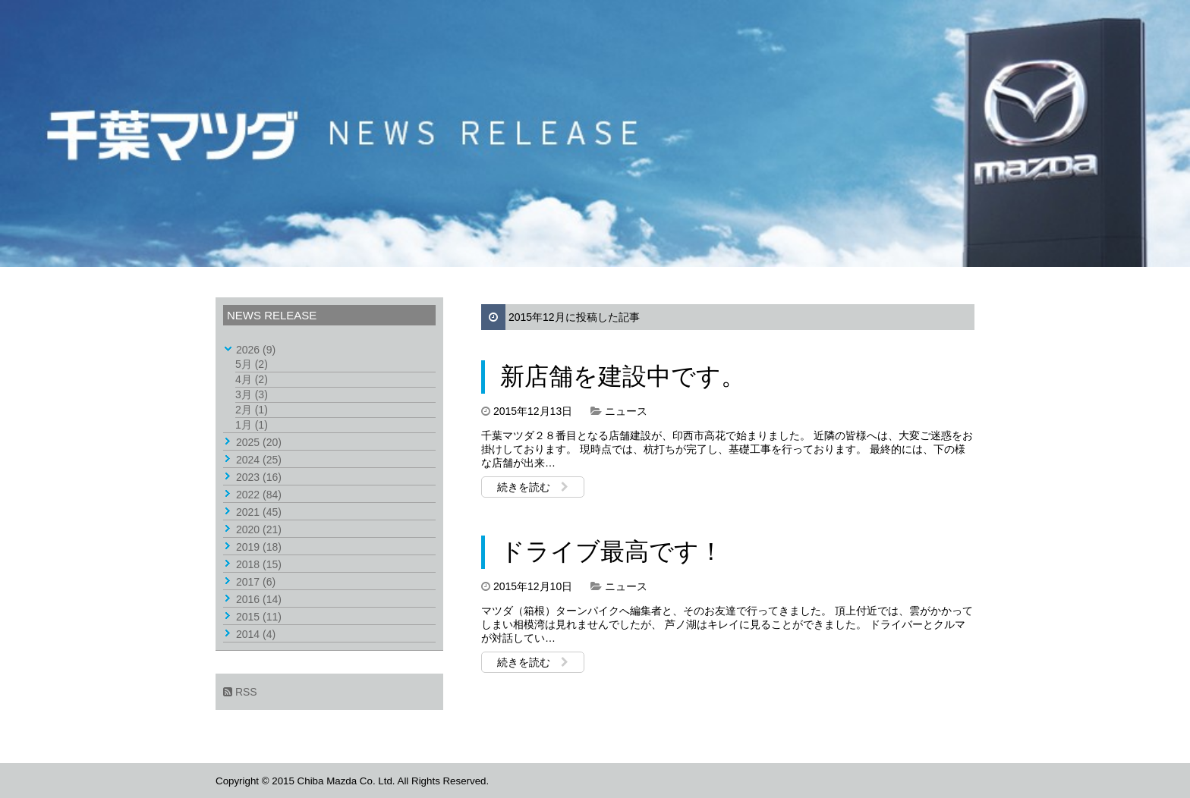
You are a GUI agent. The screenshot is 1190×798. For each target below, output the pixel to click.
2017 (255, 582)
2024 (259, 460)
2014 (255, 634)
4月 (251, 379)
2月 (251, 410)
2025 (259, 442)
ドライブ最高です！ (611, 551)
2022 (259, 495)
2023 (259, 477)
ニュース (626, 411)
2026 (255, 350)
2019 (259, 547)
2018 (259, 564)
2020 (259, 529)
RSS (240, 692)
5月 (251, 364)
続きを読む (532, 487)
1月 (251, 425)
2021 (259, 512)
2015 (259, 617)
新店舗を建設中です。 (622, 376)
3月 (251, 394)
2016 (259, 599)
